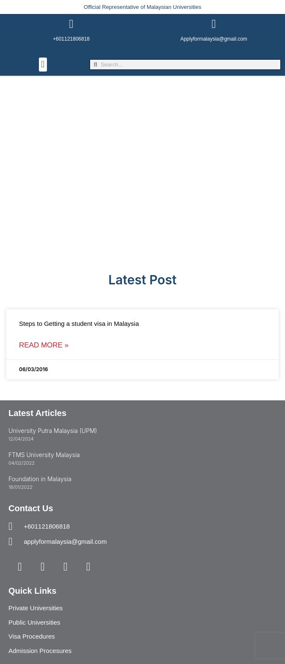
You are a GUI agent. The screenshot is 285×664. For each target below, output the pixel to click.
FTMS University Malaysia (44, 454)
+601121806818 (71, 39)
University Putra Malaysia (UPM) (52, 430)
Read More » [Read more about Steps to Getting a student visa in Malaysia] (44, 345)
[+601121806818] (71, 24)
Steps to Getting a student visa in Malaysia (79, 323)
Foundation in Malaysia (39, 478)
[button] (43, 65)
